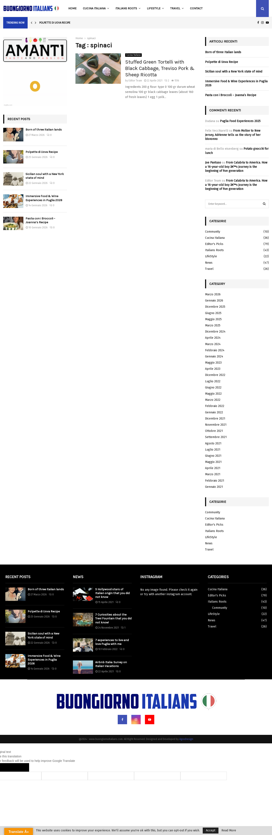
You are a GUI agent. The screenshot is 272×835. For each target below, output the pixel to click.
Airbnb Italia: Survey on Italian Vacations (111, 664)
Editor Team (135, 80)
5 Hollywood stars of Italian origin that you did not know (112, 593)
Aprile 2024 (213, 338)
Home (72, 8)
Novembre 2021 (216, 425)
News (208, 263)
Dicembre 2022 (215, 375)
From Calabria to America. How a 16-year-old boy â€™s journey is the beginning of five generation (236, 167)
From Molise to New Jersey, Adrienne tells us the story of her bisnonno (233, 135)
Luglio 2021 (212, 449)
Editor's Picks (214, 244)
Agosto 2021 (213, 443)
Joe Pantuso (213, 162)
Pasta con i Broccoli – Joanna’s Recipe (40, 220)
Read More (228, 830)
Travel (175, 8)
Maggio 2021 (213, 462)
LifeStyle (153, 8)
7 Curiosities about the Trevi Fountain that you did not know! (113, 618)
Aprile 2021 (212, 468)
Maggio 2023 (213, 362)
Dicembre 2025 (215, 307)
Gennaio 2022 (214, 412)
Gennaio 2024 (214, 356)
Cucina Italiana (94, 8)
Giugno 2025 (213, 313)
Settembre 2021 (216, 437)
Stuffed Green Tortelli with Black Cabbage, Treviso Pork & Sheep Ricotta (159, 68)
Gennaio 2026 (214, 300)
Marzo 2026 (213, 294)
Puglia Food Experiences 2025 (240, 121)
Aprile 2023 (212, 369)
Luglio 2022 (212, 381)
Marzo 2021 (212, 474)
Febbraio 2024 (214, 350)
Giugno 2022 (213, 387)
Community (212, 231)
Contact (196, 8)
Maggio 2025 (213, 319)
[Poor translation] (20, 767)
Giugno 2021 (213, 456)
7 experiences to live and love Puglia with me (112, 642)
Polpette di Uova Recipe (54, 22)
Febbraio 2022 (214, 406)
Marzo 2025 (212, 325)
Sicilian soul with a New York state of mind (233, 71)
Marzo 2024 (213, 344)
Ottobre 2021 (214, 431)
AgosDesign (186, 739)
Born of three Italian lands (44, 129)
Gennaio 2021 (214, 487)
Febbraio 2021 (214, 480)
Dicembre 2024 (215, 331)
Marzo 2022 (212, 400)
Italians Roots (126, 8)
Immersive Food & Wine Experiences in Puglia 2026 (44, 198)
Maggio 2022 (213, 393)
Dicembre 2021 (215, 418)
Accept (210, 830)
